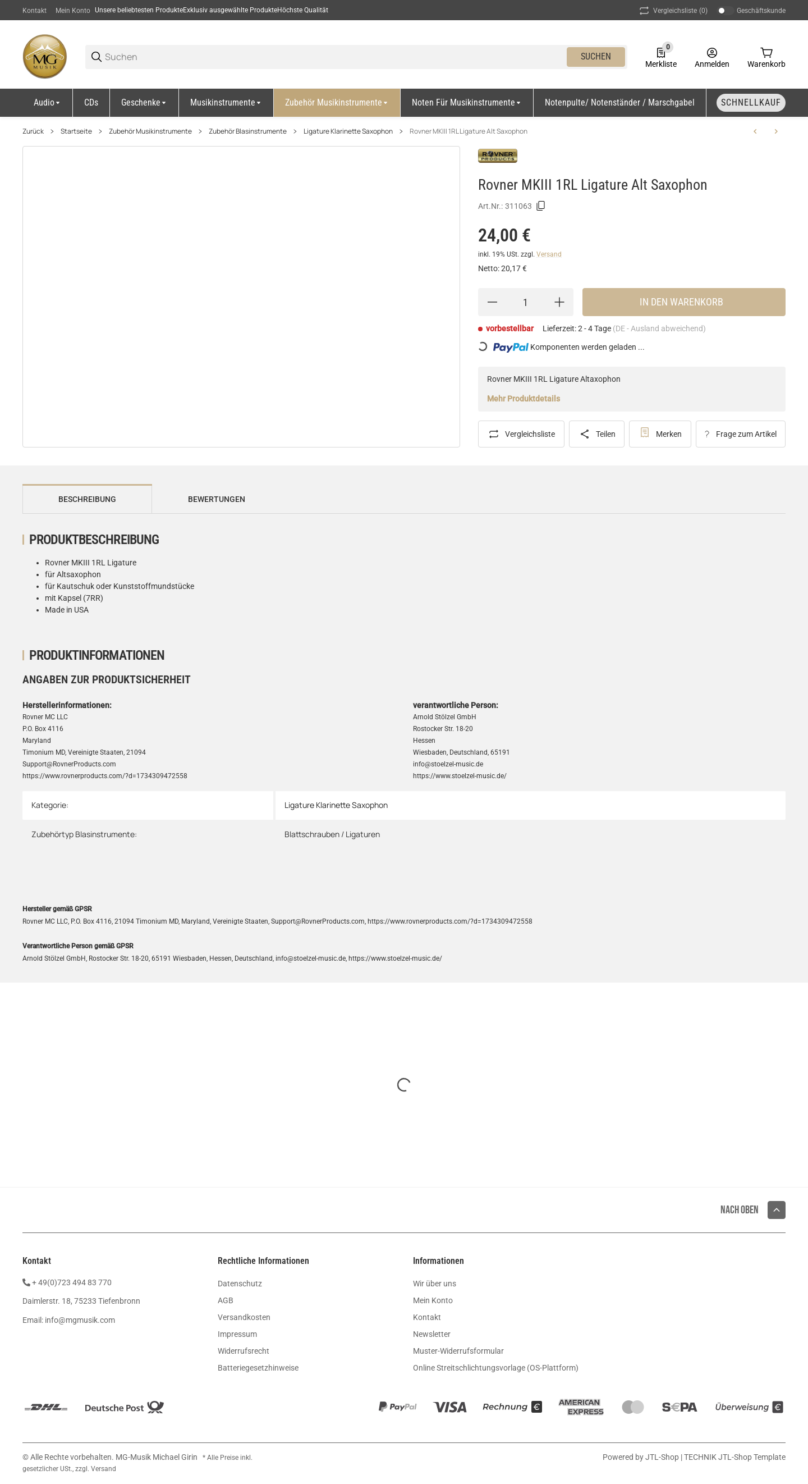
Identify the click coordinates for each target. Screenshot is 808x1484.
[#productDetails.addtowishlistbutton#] (660, 434)
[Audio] (47, 103)
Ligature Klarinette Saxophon (348, 131)
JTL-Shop (663, 1457)
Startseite (76, 131)
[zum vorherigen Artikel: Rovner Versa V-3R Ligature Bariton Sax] (755, 131)
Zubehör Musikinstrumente (150, 131)
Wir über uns (434, 1283)
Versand (549, 254)
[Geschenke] (144, 103)
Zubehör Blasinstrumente (248, 131)
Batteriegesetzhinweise (258, 1367)
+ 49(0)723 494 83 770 (72, 1282)
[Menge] (526, 302)
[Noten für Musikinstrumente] (467, 103)
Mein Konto (73, 11)
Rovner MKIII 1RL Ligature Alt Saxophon (468, 131)
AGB (225, 1300)
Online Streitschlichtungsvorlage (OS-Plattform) (496, 1367)
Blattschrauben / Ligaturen (332, 834)
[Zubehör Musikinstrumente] (337, 103)
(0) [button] (672, 10)
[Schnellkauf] (751, 103)
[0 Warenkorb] (766, 56)
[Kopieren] (541, 206)
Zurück (33, 131)
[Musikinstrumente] (226, 103)
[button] (777, 1210)
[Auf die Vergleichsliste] (521, 434)
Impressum (237, 1334)
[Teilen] (597, 434)
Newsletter (432, 1334)
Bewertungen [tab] (216, 499)
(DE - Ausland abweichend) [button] (659, 328)
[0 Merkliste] (661, 56)
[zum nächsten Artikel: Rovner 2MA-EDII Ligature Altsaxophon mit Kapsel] (776, 131)
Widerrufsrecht (243, 1350)
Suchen (596, 56)
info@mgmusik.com (80, 1320)
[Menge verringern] (492, 302)
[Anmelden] (712, 56)
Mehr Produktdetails (523, 398)
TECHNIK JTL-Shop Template (735, 1457)
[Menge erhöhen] (559, 302)
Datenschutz (240, 1283)
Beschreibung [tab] (87, 499)
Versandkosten (244, 1317)
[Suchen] (335, 57)
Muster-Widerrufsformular (458, 1350)
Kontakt (34, 11)
